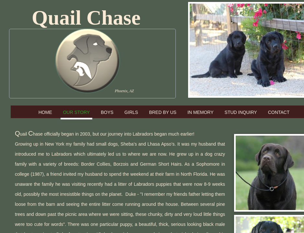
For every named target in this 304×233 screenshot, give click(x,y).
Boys (107, 112)
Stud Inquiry (241, 112)
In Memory (200, 112)
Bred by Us (162, 112)
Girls (131, 112)
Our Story (76, 112)
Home (45, 112)
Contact (279, 112)
